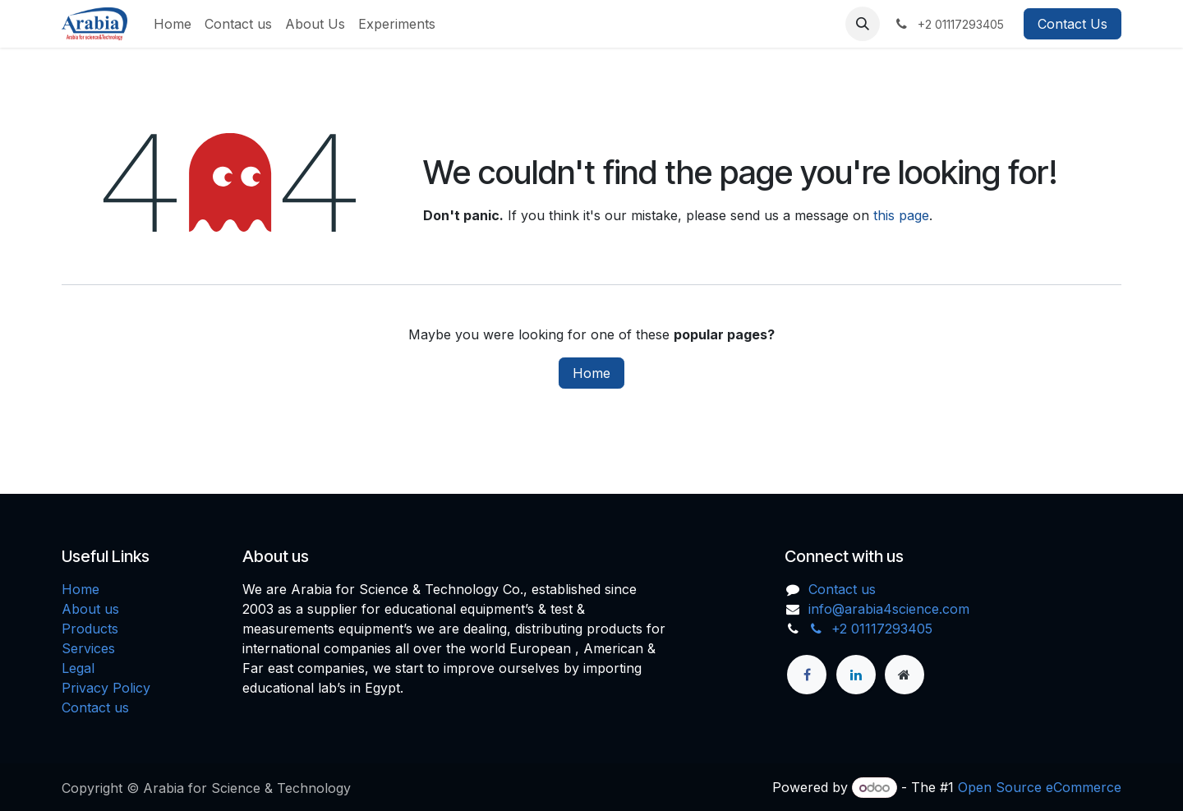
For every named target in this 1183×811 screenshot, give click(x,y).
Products (90, 628)
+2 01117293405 (870, 628)
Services (88, 648)
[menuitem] (172, 23)
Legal (78, 668)
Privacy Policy (106, 688)
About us (90, 609)
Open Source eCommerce (1039, 787)
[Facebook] (806, 674)
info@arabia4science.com (888, 609)
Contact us (95, 707)
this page (901, 215)
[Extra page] (904, 674)
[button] (862, 24)
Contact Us (1072, 24)
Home (591, 373)
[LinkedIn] (856, 674)
